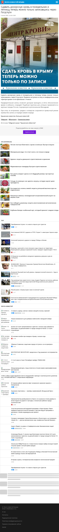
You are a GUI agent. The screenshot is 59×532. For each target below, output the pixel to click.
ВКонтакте (12, 120)
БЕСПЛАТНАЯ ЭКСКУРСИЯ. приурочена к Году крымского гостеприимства (34, 352)
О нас (4, 512)
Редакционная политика (9, 518)
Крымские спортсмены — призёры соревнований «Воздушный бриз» (32, 391)
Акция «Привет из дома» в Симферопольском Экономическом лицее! (32, 426)
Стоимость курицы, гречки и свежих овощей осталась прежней (30, 311)
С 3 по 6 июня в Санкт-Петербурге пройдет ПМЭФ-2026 (28, 360)
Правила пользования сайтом (11, 524)
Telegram (4, 120)
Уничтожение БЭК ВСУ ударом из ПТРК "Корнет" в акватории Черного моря (34, 232)
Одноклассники (24, 120)
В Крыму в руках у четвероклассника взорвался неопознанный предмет (33, 459)
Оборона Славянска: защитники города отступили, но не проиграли (31, 344)
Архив (4, 527)
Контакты (5, 515)
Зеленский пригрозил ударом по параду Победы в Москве (29, 240)
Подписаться (29, 132)
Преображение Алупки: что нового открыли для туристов (28, 224)
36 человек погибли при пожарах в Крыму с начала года (28, 336)
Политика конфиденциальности (12, 521)
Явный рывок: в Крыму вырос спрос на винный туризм (27, 290)
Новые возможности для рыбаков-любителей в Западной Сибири (31, 318)
